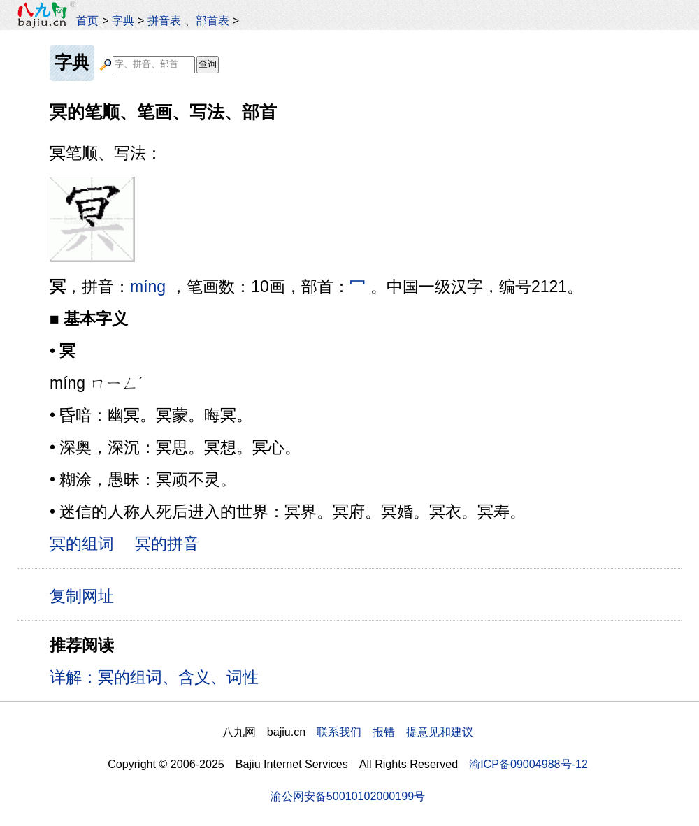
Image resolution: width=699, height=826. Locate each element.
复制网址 (87, 595)
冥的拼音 (167, 544)
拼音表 (164, 20)
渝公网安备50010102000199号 (348, 796)
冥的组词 (82, 544)
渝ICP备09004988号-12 (528, 764)
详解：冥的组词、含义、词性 (154, 677)
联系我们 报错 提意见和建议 (395, 731)
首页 (87, 20)
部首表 (212, 20)
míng (148, 286)
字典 (123, 20)
